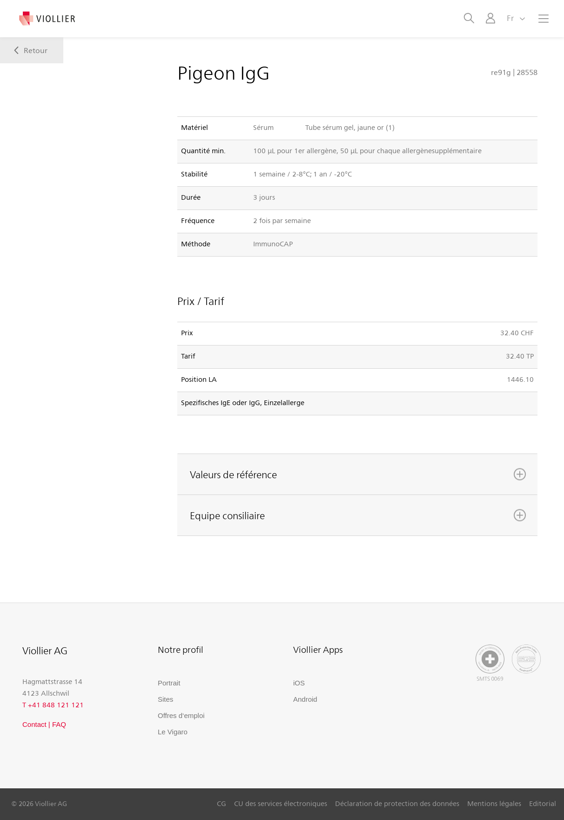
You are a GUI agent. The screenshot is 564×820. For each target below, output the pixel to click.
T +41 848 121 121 (53, 704)
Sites (165, 699)
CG (221, 803)
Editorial (542, 803)
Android (305, 699)
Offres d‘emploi (181, 715)
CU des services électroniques (280, 803)
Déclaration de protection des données (397, 803)
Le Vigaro (173, 732)
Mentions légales (494, 803)
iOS (299, 683)
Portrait (169, 683)
